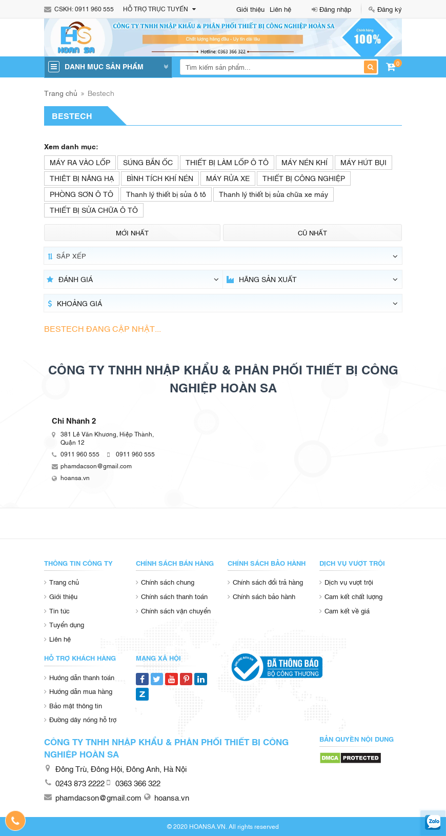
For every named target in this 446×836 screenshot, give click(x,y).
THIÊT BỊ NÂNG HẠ (82, 178)
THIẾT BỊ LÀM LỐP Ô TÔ (227, 162)
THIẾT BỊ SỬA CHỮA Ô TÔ (94, 209)
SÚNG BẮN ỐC (148, 162)
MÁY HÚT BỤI (363, 162)
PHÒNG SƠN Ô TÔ (81, 193)
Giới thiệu (250, 8)
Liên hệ (280, 8)
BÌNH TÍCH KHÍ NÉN (160, 178)
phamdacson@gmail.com (96, 466)
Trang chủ (60, 92)
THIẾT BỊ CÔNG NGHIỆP (303, 178)
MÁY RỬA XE (228, 178)
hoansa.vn (75, 477)
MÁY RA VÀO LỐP (80, 162)
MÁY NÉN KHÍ (304, 162)
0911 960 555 (94, 9)
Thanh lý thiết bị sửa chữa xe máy (273, 193)
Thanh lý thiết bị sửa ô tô (166, 193)
